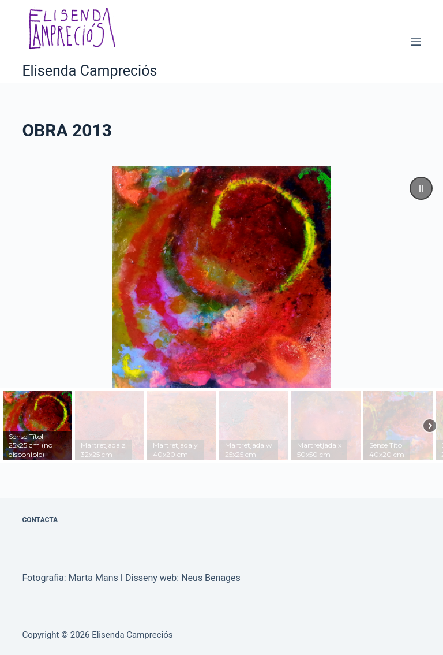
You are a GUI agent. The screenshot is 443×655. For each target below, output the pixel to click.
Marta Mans (93, 577)
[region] (221, 314)
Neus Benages (211, 577)
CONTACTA (40, 520)
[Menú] (416, 41)
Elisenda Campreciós (89, 70)
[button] (421, 188)
